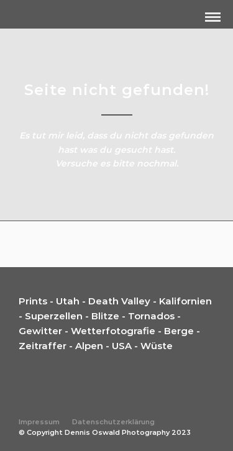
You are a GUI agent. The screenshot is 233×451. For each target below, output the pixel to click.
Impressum (39, 421)
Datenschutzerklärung (113, 421)
